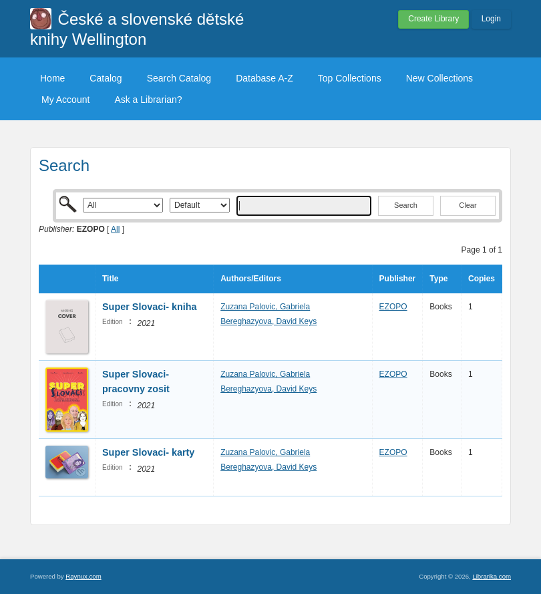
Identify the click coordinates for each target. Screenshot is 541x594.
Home (52, 78)
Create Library (433, 18)
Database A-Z (264, 78)
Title (110, 278)
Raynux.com (83, 576)
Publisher (397, 278)
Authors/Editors (250, 278)
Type (438, 278)
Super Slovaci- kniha (149, 306)
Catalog (105, 78)
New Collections (439, 78)
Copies (481, 278)
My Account (65, 99)
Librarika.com (491, 576)
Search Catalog (179, 78)
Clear (467, 205)
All (115, 229)
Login (491, 18)
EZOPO (393, 306)
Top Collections (349, 78)
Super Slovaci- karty (148, 452)
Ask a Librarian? (148, 99)
